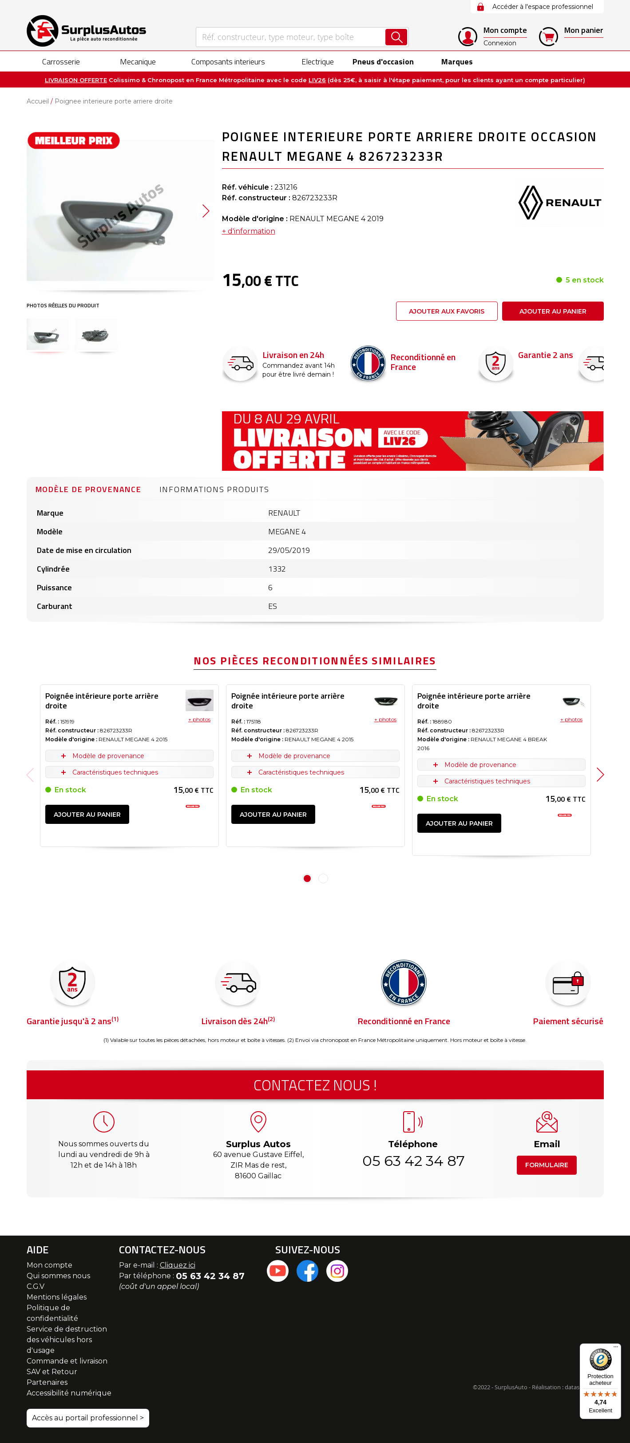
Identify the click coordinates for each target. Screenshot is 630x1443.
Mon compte (49, 1265)
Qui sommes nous (58, 1276)
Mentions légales (57, 1297)
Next (600, 774)
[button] (206, 210)
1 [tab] (307, 878)
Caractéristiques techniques (115, 772)
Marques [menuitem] (454, 62)
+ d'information (248, 231)
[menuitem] (53, 61)
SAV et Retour (52, 1371)
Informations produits (214, 489)
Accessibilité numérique (69, 1393)
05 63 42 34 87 (413, 1160)
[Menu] (615, 1349)
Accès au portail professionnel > (88, 1418)
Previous (30, 774)
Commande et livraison (67, 1361)
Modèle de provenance (89, 489)
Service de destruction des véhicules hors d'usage (67, 1340)
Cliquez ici (177, 1265)
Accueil (38, 101)
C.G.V (35, 1286)
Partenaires (47, 1382)
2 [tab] (323, 878)
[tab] (89, 488)
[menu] (315, 61)
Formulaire (546, 1165)
